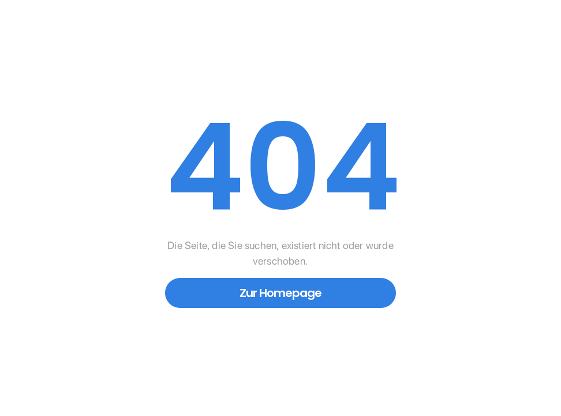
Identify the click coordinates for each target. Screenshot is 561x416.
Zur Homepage (280, 293)
